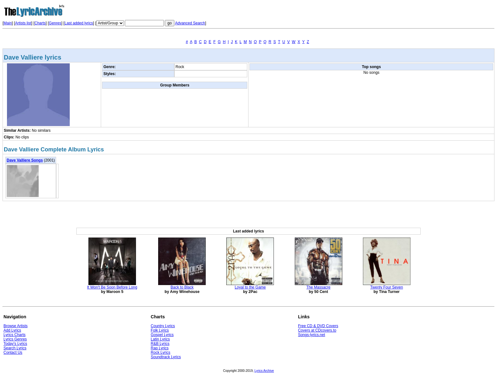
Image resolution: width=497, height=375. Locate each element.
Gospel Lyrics (162, 335)
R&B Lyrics (160, 343)
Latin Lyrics (160, 339)
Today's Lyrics (15, 343)
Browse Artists (15, 326)
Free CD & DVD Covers (318, 326)
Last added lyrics (78, 23)
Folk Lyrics (160, 330)
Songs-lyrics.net (311, 335)
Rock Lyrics (161, 352)
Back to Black (182, 287)
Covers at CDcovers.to (317, 330)
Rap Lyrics (160, 348)
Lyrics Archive (264, 370)
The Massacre (319, 287)
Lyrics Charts (14, 335)
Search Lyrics (14, 348)
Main (7, 23)
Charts (40, 23)
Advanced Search (190, 23)
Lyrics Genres (15, 339)
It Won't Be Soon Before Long (112, 287)
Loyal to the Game (250, 287)
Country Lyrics (163, 326)
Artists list (23, 23)
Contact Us (12, 352)
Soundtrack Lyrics (166, 357)
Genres (55, 23)
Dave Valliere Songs (25, 160)
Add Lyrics (12, 330)
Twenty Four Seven (386, 287)
